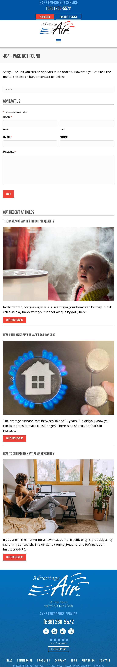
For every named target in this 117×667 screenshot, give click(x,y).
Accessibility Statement (78, 663)
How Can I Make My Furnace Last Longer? (29, 333)
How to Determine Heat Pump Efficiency (28, 451)
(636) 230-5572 (58, 9)
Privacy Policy (54, 663)
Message (9, 151)
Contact (105, 658)
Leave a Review (58, 647)
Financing (88, 658)
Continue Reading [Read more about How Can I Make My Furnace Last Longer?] (14, 437)
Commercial (25, 658)
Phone (64, 136)
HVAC (9, 658)
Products (43, 658)
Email (7, 136)
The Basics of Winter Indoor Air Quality (28, 219)
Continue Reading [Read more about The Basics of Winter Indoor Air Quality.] (14, 318)
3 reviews (61, 641)
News (74, 658)
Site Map (99, 663)
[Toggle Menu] (58, 40)
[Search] (58, 89)
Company (60, 658)
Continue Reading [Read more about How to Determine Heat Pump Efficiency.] (14, 556)
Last (62, 128)
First (5, 128)
